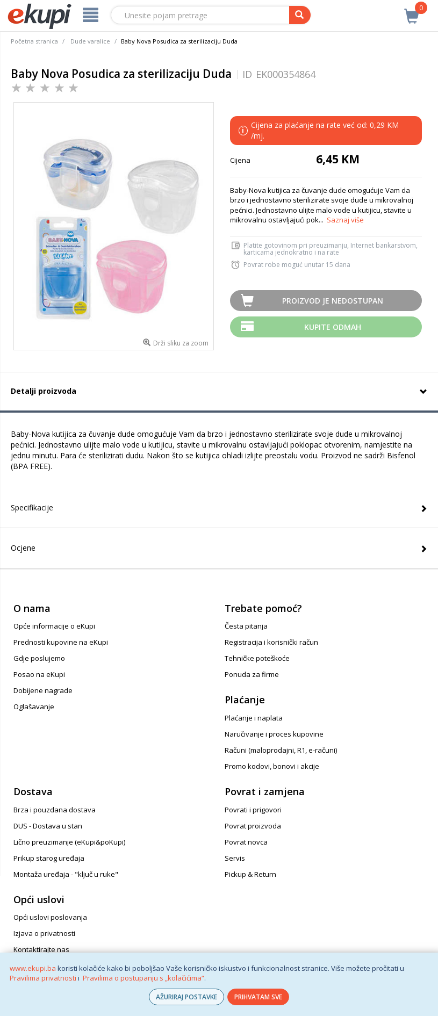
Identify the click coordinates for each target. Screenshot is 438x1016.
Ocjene (23, 548)
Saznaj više (345, 220)
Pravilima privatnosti (43, 978)
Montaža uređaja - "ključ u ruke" (65, 874)
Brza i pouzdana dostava (54, 810)
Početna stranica (34, 41)
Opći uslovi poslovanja (50, 917)
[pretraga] (300, 15)
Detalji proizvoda (43, 391)
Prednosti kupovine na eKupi (60, 642)
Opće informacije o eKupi (54, 626)
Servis (235, 858)
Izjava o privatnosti (44, 933)
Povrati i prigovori (253, 810)
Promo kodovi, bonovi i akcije (272, 766)
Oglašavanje (33, 706)
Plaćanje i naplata (254, 718)
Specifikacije (32, 507)
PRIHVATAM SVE (258, 996)
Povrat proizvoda (253, 826)
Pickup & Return (250, 874)
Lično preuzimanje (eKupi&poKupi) (69, 842)
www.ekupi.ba (33, 968)
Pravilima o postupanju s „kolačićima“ (143, 978)
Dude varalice (90, 41)
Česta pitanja (246, 626)
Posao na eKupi (39, 674)
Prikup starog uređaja (48, 858)
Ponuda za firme (252, 674)
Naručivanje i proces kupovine (274, 734)
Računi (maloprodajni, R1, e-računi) (281, 750)
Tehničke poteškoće (257, 658)
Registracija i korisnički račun (271, 642)
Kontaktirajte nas (41, 949)
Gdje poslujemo (39, 658)
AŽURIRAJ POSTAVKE (186, 996)
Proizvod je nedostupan (332, 301)
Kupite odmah (332, 327)
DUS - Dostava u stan (47, 826)
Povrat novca (246, 842)
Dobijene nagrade (43, 690)
